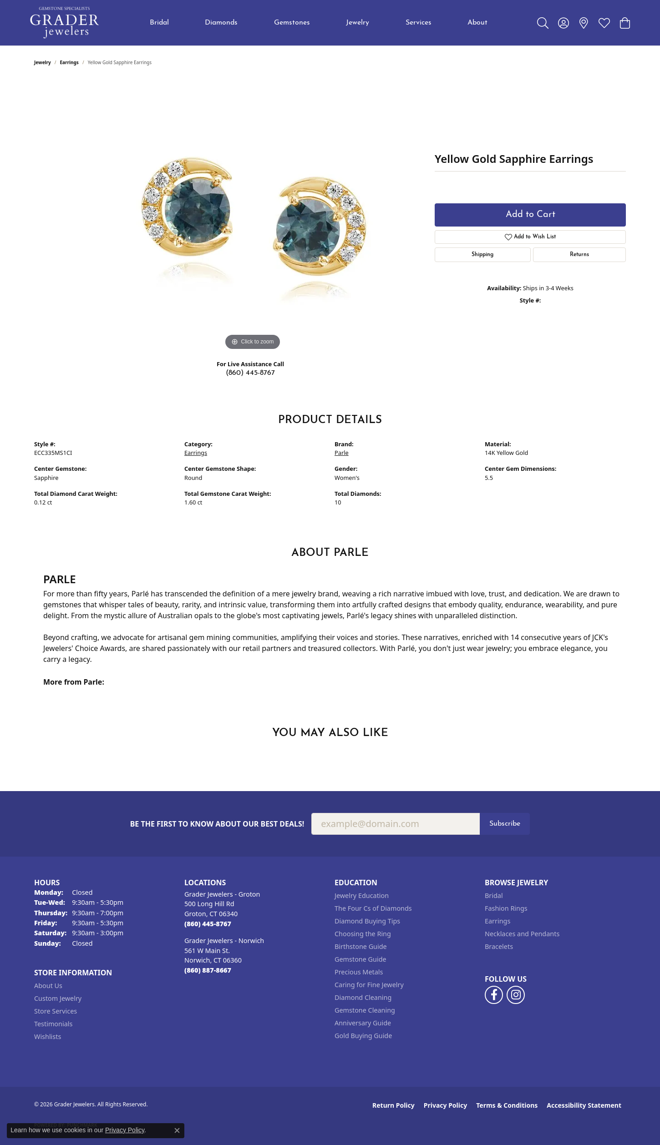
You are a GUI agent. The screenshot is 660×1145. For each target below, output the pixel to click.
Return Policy (393, 1105)
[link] (583, 23)
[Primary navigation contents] (319, 22)
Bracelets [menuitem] (499, 946)
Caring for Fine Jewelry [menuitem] (369, 984)
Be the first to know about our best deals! (217, 824)
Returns (579, 254)
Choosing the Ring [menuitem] (363, 933)
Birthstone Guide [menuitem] (361, 946)
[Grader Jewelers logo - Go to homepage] (65, 22)
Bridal (159, 22)
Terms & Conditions (507, 1105)
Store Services (55, 1011)
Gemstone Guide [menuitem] (360, 959)
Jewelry (357, 22)
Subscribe (504, 823)
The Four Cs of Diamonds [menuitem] (373, 908)
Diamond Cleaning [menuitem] (363, 997)
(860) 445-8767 (250, 373)
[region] (252, 216)
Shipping (482, 254)
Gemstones (292, 22)
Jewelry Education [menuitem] (362, 895)
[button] (542, 23)
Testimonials (53, 1023)
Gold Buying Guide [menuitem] (363, 1035)
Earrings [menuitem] (497, 921)
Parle (342, 453)
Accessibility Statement (584, 1105)
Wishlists (47, 1036)
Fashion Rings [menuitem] (506, 908)
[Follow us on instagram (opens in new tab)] (516, 995)
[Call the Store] (207, 923)
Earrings (69, 62)
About (477, 22)
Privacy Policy (445, 1105)
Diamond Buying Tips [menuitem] (367, 921)
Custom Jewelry (57, 998)
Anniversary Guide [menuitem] (363, 1023)
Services (419, 22)
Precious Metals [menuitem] (359, 972)
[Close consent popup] (177, 1130)
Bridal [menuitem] (494, 895)
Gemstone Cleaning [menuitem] (365, 1010)
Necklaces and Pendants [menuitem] (522, 933)
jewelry (42, 62)
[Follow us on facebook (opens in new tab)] (494, 995)
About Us (48, 985)
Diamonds (221, 22)
